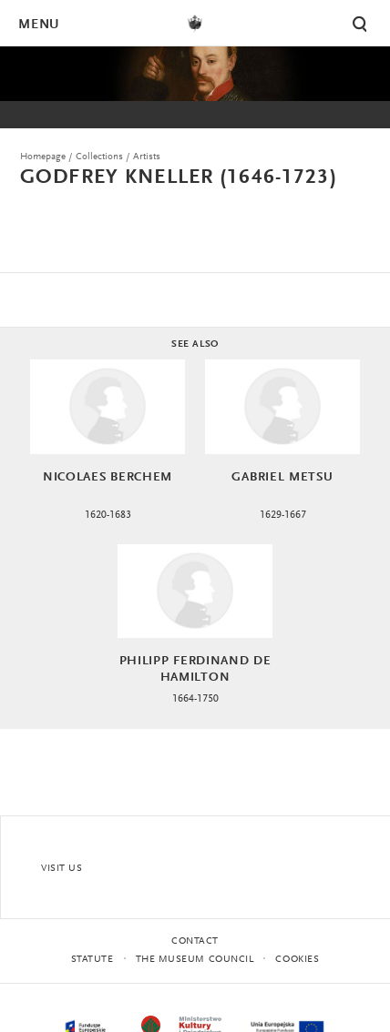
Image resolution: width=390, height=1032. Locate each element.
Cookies (297, 960)
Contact (195, 941)
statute (92, 960)
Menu (38, 25)
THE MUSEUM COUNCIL (195, 960)
